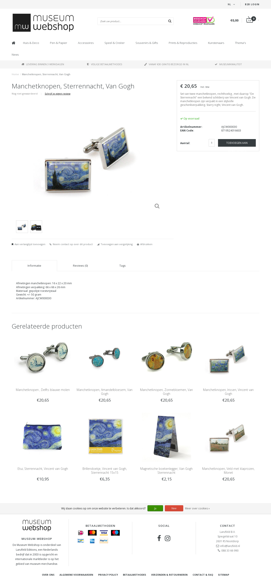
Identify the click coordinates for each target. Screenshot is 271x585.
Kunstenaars (216, 43)
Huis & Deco (31, 43)
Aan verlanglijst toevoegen (30, 244)
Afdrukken (146, 244)
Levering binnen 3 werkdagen (42, 64)
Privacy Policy (108, 574)
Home (15, 74)
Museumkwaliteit (228, 64)
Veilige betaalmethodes (104, 64)
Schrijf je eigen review (57, 93)
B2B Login (252, 4)
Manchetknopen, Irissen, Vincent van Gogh (228, 392)
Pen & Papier (58, 43)
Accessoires (86, 43)
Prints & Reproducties (183, 43)
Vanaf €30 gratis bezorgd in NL (166, 64)
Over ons (48, 574)
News (15, 55)
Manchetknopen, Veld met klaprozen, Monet (228, 471)
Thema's (240, 43)
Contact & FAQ (203, 574)
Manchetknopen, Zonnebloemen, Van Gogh (166, 392)
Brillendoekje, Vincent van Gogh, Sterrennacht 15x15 (105, 471)
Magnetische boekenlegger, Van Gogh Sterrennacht (166, 471)
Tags (122, 266)
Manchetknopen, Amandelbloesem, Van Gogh (104, 392)
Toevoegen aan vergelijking (117, 244)
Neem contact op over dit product (73, 244)
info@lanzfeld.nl (230, 546)
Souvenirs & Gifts (147, 43)
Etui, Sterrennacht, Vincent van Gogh (43, 469)
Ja (155, 508)
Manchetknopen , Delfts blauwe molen (43, 390)
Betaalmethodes (134, 574)
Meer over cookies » (197, 508)
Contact (227, 526)
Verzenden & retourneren (169, 574)
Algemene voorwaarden (76, 574)
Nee (174, 508)
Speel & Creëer (114, 43)
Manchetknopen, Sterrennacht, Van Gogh (46, 74)
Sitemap (223, 574)
